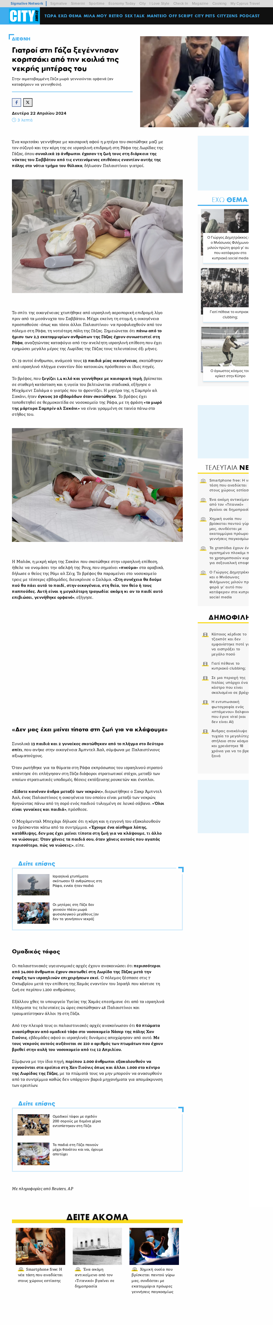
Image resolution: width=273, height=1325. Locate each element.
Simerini (78, 3)
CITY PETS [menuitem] (205, 15)
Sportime (97, 3)
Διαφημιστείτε (226, 1318)
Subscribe (252, 1318)
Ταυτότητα (129, 1318)
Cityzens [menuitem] (228, 15)
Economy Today (122, 3)
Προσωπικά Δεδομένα (189, 1318)
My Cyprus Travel (245, 3)
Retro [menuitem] (116, 15)
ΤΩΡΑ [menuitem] (51, 15)
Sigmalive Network (27, 3)
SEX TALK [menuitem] (135, 15)
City (142, 3)
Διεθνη (22, 39)
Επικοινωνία (154, 1318)
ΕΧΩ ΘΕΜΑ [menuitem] (70, 15)
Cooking (219, 3)
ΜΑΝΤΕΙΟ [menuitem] (157, 15)
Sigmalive (58, 3)
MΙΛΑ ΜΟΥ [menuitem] (95, 15)
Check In (180, 3)
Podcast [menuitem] (250, 15)
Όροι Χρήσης (103, 1318)
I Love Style (159, 3)
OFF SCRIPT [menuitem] (181, 15)
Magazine (200, 3)
